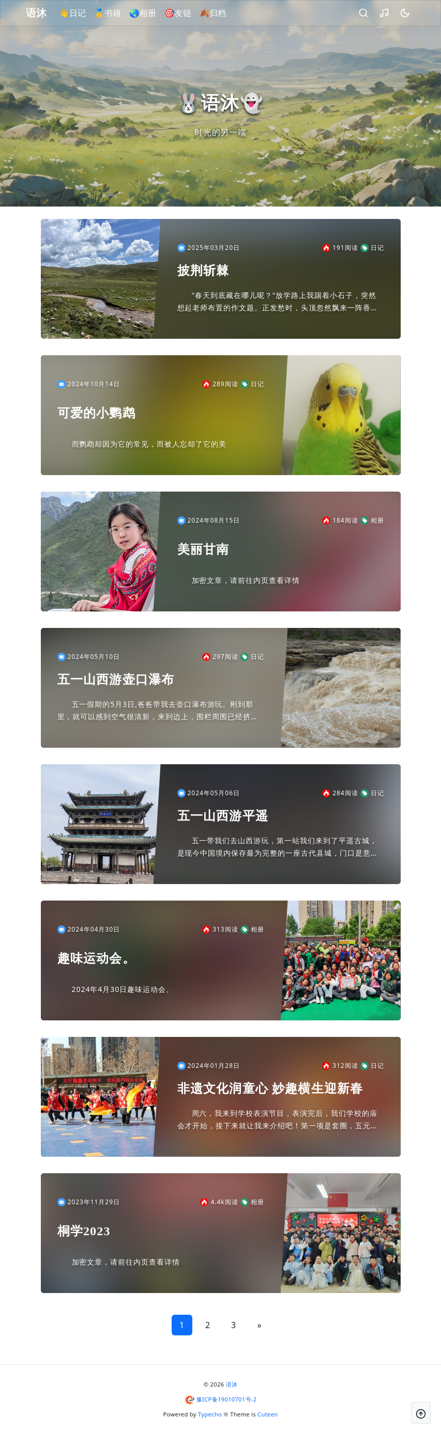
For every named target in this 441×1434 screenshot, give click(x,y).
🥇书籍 (113, 13)
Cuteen (267, 1414)
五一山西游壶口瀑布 (116, 679)
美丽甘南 (203, 549)
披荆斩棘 (203, 270)
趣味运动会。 (96, 958)
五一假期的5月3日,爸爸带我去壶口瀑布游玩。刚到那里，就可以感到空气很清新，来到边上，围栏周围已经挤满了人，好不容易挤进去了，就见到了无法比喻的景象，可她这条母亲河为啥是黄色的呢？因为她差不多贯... (157, 711)
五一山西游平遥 (222, 816)
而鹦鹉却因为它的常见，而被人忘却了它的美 (149, 444)
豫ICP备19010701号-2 (226, 1399)
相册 (372, 520)
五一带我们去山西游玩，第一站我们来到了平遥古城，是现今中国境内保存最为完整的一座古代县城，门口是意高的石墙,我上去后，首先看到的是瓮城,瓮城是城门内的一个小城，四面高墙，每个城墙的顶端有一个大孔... (280, 847)
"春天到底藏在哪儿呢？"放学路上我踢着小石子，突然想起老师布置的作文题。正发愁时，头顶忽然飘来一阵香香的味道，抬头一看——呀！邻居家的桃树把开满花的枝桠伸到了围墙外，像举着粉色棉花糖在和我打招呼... (277, 302)
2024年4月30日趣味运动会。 (123, 989)
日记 (372, 248)
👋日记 (78, 13)
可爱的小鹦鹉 (96, 413)
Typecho (210, 1414)
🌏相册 (148, 13)
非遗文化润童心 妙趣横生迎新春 (270, 1088)
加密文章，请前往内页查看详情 (246, 580)
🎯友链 (183, 13)
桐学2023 (84, 1231)
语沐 (232, 1384)
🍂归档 (218, 13)
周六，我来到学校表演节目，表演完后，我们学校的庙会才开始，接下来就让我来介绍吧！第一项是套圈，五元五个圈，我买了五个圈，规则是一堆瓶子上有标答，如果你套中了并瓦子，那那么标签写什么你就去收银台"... (277, 1120)
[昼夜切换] (399, 13)
